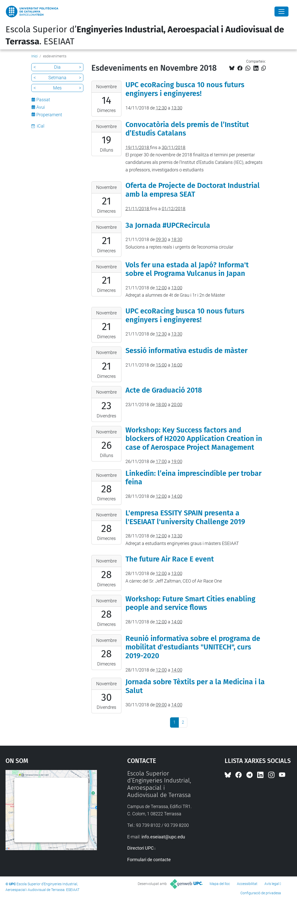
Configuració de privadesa (260, 893)
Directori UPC (140, 848)
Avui (40, 107)
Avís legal (271, 884)
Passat (43, 99)
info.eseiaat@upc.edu (163, 836)
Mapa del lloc (220, 884)
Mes (57, 87)
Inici (34, 56)
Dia (57, 67)
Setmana (57, 77)
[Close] (281, 12)
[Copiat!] (263, 68)
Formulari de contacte (149, 859)
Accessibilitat (247, 884)
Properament (49, 114)
